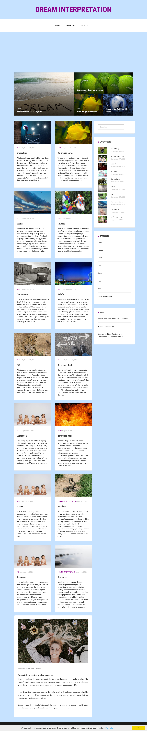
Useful (20, 223)
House (100, 250)
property (107, 326)
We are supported (66, 153)
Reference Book (65, 435)
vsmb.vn (38, 705)
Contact (84, 25)
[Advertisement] (73, 49)
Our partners (22, 294)
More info (109, 728)
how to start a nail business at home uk (113, 319)
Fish (59, 431)
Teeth (100, 265)
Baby (18, 148)
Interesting (22, 153)
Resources (21, 577)
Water (100, 242)
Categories (70, 25)
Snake (60, 360)
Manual (20, 506)
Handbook (62, 506)
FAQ (18, 365)
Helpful (61, 294)
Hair (99, 281)
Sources (61, 223)
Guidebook (22, 435)
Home (57, 25)
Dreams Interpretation (67, 501)
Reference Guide (65, 365)
